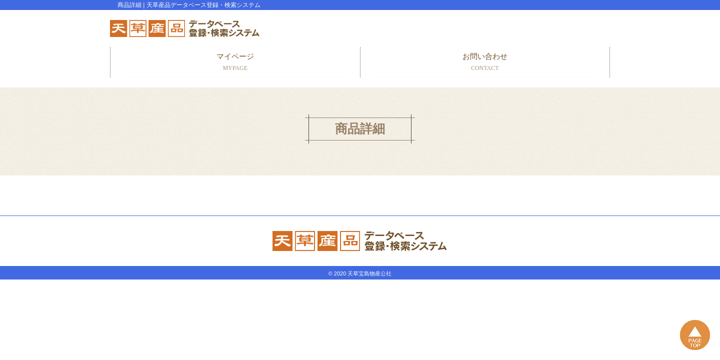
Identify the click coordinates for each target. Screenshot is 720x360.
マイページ (235, 63)
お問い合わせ (485, 63)
